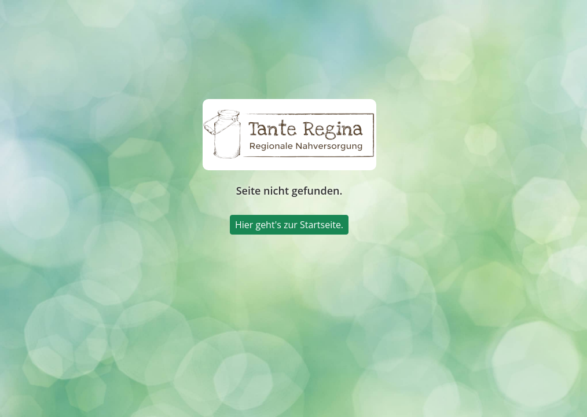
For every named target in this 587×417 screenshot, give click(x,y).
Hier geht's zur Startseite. (289, 224)
